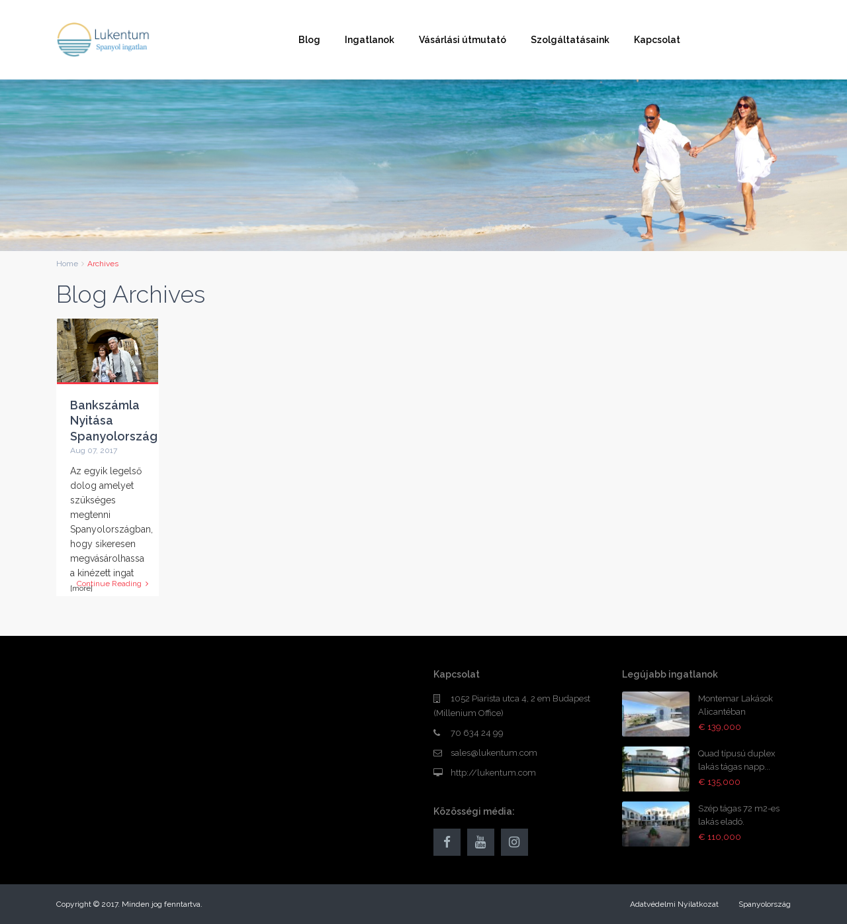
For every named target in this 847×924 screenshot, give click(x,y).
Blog (309, 39)
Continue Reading (112, 584)
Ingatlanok (369, 39)
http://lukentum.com (493, 773)
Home (67, 263)
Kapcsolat (657, 39)
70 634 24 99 (477, 733)
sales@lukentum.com (494, 753)
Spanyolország (764, 904)
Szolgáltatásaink (570, 39)
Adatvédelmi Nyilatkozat (674, 904)
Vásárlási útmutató (462, 39)
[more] (81, 588)
